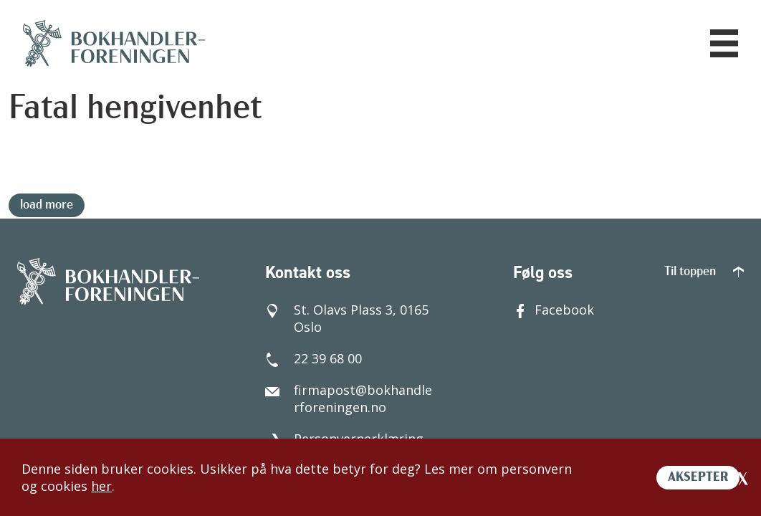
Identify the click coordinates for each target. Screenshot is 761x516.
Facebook (553, 309)
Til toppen (704, 272)
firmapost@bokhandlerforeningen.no (348, 398)
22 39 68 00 (313, 358)
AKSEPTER (698, 477)
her (101, 485)
